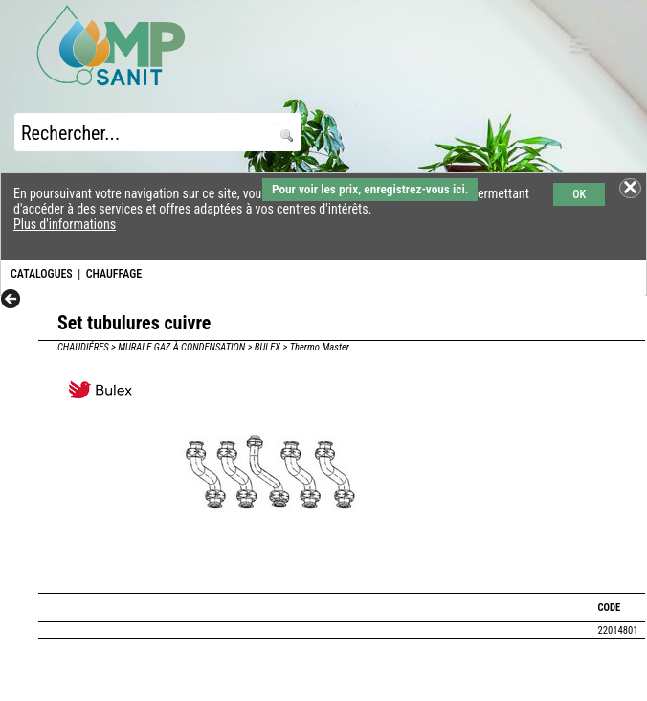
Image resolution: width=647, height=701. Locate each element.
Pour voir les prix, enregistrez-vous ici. (370, 189)
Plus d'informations (64, 224)
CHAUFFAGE (114, 274)
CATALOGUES (42, 274)
